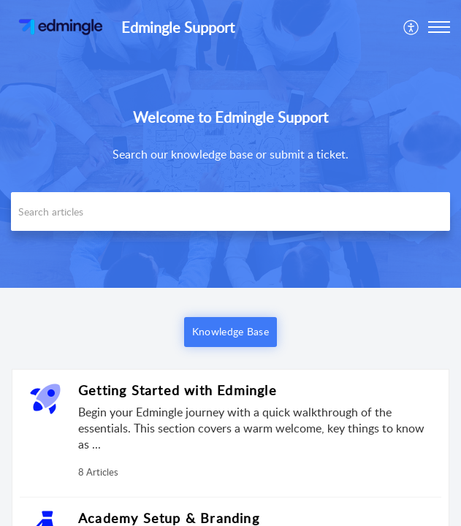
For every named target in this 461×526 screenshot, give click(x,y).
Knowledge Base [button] (230, 331)
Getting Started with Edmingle (177, 390)
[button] (411, 27)
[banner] (230, 144)
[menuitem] (411, 27)
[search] (230, 211)
